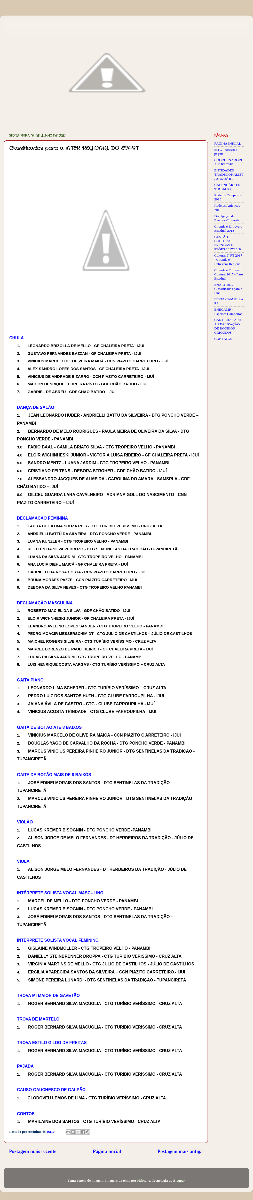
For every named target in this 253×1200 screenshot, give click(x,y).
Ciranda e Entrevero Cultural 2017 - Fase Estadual (228, 274)
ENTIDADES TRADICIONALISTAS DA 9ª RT (228, 174)
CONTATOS (223, 339)
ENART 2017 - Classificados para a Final (228, 289)
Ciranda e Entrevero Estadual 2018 (228, 228)
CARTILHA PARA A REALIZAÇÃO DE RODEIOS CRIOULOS (227, 326)
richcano (143, 1180)
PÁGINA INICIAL (227, 143)
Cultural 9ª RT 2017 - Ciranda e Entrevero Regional (228, 259)
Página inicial (107, 1151)
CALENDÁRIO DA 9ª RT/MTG (228, 187)
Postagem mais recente (32, 1151)
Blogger (179, 1180)
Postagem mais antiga (180, 1151)
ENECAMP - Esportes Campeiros (228, 312)
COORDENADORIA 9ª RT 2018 (228, 162)
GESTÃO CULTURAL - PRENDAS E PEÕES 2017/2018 (227, 243)
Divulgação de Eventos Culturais (226, 218)
